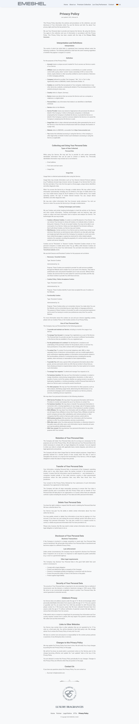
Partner (59, 713)
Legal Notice (67, 713)
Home (66, 4)
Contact (111, 4)
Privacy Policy (84, 713)
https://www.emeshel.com (82, 130)
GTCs (75, 713)
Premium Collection (84, 4)
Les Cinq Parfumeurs (99, 4)
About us (73, 4)
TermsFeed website (49, 250)
